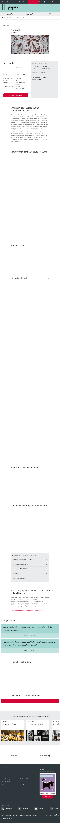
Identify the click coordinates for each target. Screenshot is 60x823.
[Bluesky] (54, 809)
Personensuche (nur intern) (27, 773)
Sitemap (35, 815)
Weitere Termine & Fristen (39, 77)
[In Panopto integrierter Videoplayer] (30, 676)
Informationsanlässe (38, 75)
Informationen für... (33, 1)
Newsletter (3, 818)
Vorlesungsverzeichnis (25, 781)
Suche (47, 2)
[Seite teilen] (15, 756)
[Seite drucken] (44, 756)
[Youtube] (39, 809)
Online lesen (47, 796)
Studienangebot (25, 17)
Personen (54, 2)
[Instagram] (6, 809)
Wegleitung (16, 573)
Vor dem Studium (15, 17)
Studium (7, 17)
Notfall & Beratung (5, 778)
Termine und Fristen (25, 778)
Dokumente (21, 1)
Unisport (3, 784)
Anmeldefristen (37, 79)
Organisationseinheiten (12, 1)
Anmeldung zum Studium (16, 95)
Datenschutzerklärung (25, 815)
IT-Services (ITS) (24, 776)
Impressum (15, 815)
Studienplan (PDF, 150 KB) (20, 568)
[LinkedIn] (23, 809)
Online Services (5, 773)
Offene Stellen (23, 770)
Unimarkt (3, 776)
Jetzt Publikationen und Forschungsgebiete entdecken (26, 610)
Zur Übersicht (5, 25)
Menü (50, 14)
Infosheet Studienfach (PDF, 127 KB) (22, 559)
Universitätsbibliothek (6, 781)
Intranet (22, 784)
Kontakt (10, 818)
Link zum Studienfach (19, 578)
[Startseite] (2, 18)
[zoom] (30, 44)
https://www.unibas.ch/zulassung (41, 68)
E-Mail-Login (4, 770)
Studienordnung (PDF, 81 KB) (20, 564)
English (3, 1)
